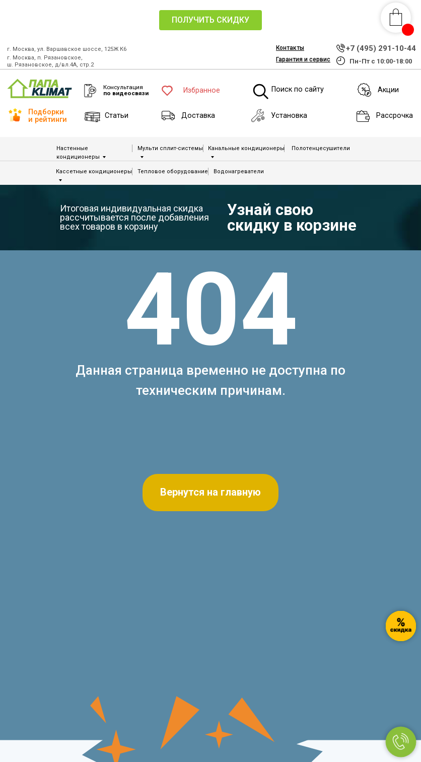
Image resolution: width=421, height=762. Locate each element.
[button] (210, 20)
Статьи (116, 115)
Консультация (126, 90)
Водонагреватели (239, 171)
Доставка (198, 115)
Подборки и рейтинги (47, 115)
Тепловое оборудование (172, 171)
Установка (289, 115)
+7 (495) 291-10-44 (381, 48)
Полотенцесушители (321, 148)
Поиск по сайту (297, 89)
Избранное (201, 90)
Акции (388, 90)
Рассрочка (394, 115)
